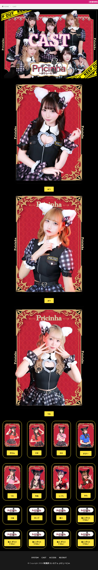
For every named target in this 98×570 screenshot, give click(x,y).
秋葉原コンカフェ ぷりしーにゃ (57, 563)
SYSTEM (35, 557)
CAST (14, 6)
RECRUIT (63, 557)
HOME (6, 6)
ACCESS (52, 557)
